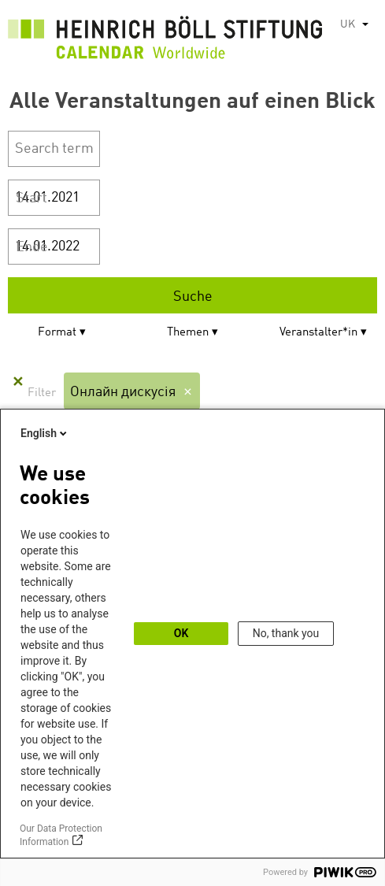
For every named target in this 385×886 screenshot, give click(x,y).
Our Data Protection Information (61, 835)
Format (57, 333)
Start (31, 198)
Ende (32, 247)
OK (181, 633)
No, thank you (286, 633)
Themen (188, 333)
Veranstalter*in (318, 333)
